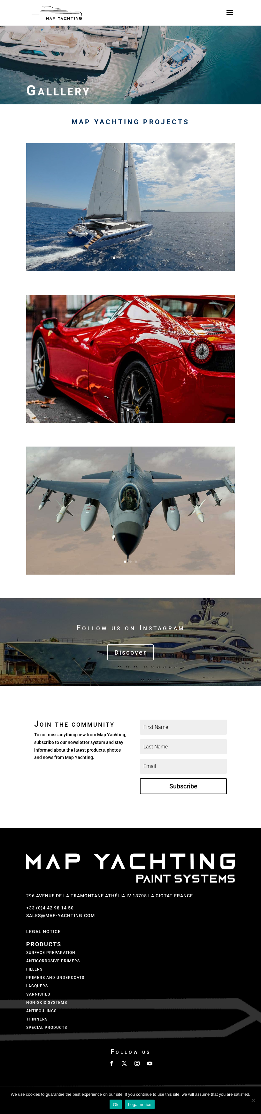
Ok (115, 1104)
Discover (130, 652)
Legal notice (139, 1104)
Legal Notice (43, 931)
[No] (253, 1100)
